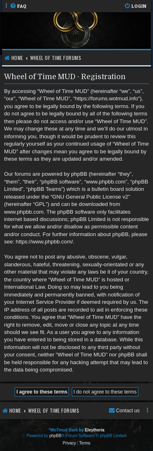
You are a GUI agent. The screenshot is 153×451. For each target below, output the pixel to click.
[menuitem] (18, 6)
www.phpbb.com (24, 212)
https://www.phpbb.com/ (44, 242)
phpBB (55, 435)
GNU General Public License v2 (90, 197)
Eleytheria (94, 430)
